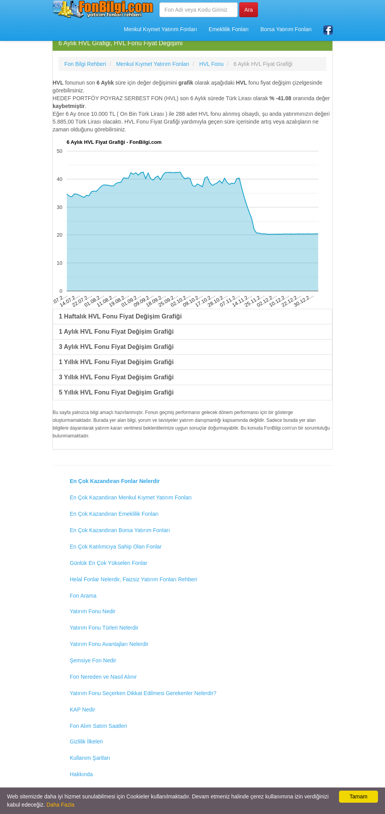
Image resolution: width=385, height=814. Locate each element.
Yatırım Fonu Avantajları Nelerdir (109, 644)
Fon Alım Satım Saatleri (98, 726)
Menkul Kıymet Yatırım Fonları (160, 29)
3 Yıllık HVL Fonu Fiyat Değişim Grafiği (116, 377)
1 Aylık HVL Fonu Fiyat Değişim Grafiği (116, 331)
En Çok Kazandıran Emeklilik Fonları (114, 514)
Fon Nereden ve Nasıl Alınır (103, 677)
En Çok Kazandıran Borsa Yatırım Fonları (120, 530)
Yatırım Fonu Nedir (92, 611)
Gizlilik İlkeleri (86, 741)
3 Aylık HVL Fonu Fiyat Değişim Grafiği (116, 346)
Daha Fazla (60, 805)
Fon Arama (83, 596)
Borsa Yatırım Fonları (286, 29)
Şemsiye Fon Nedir (93, 660)
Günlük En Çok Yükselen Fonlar (108, 563)
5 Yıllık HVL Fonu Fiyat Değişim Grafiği (116, 392)
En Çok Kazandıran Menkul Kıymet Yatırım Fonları (131, 497)
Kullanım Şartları (90, 758)
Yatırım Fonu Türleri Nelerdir (104, 628)
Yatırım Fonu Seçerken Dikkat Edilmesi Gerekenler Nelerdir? (143, 693)
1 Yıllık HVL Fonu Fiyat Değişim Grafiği (116, 362)
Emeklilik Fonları (229, 29)
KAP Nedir (82, 709)
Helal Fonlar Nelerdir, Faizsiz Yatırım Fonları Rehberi (133, 579)
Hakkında (81, 774)
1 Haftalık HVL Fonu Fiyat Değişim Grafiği (120, 316)
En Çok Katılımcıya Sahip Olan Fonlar (116, 546)
